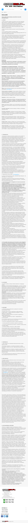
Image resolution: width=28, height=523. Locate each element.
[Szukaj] (14, 9)
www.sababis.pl (9, 89)
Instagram (7, 516)
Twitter (5, 516)
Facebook (2, 516)
